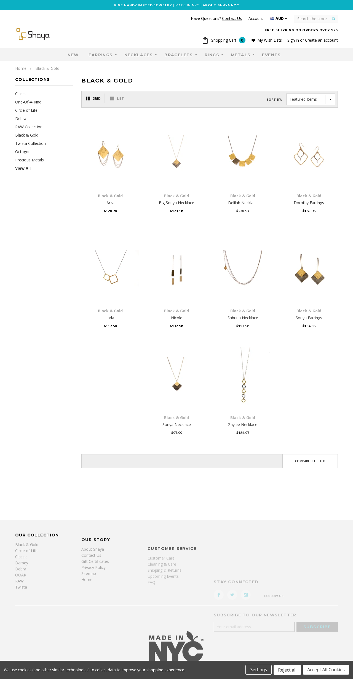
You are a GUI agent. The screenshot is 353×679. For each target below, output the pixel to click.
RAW (19, 628)
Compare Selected (310, 461)
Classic (21, 93)
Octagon (23, 151)
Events (271, 54)
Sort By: (274, 99)
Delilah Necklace (243, 202)
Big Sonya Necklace (176, 202)
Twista (21, 634)
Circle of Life (26, 110)
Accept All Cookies (326, 670)
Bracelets (178, 54)
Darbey (21, 610)
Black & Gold (47, 68)
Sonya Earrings (309, 317)
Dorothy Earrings (309, 202)
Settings (258, 670)
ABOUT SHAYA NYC (221, 5)
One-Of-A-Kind (28, 102)
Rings (212, 54)
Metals (240, 54)
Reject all (287, 670)
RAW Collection (28, 126)
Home (20, 68)
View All (23, 168)
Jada (110, 317)
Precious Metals (29, 160)
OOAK (20, 622)
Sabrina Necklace (243, 317)
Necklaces (138, 54)
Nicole (176, 317)
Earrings (101, 54)
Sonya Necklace (176, 424)
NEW (73, 54)
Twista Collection (30, 143)
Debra (20, 118)
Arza (110, 202)
